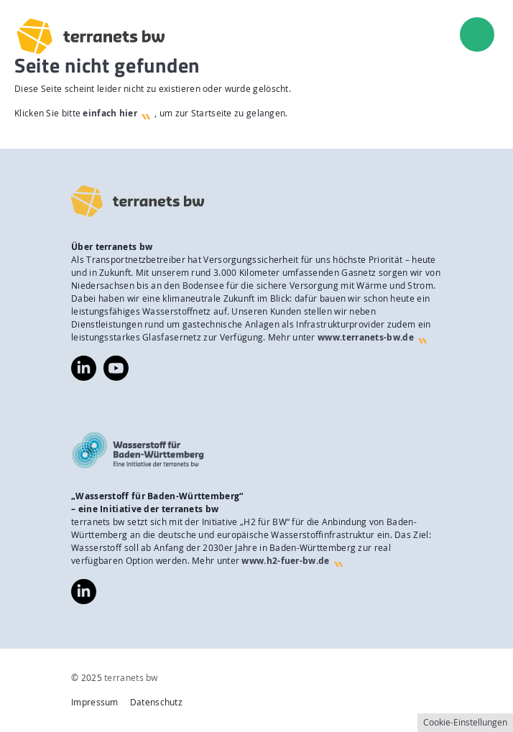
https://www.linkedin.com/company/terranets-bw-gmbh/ (83, 368)
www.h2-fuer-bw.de (285, 561)
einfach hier (110, 113)
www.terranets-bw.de (366, 337)
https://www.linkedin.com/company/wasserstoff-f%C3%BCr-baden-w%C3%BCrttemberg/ (83, 591)
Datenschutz (156, 702)
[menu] (477, 34)
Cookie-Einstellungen (465, 722)
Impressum (95, 702)
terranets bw (131, 678)
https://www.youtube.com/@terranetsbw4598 (116, 362)
